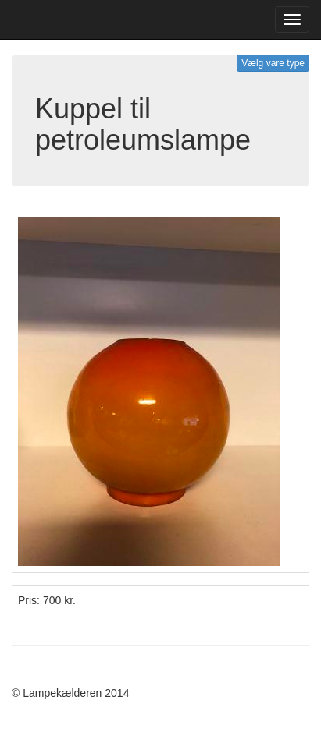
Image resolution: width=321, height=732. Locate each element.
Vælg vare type (273, 63)
